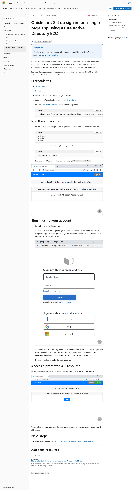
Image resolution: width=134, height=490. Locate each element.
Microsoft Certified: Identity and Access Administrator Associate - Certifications (57, 461)
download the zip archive (50, 105)
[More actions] (101, 15)
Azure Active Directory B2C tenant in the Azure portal (76, 441)
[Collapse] (25, 14)
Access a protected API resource (119, 28)
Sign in (129, 3)
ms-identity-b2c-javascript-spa (66, 100)
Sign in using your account (117, 25)
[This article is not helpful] (127, 37)
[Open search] (124, 3)
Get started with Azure (123, 8)
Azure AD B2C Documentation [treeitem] (14, 23)
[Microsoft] (4, 2)
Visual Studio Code (42, 86)
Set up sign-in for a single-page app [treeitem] (14, 48)
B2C (60, 16)
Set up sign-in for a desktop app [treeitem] (15, 42)
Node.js (38, 91)
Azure (40, 16)
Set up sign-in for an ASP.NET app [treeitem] (15, 35)
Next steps (112, 31)
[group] (69, 114)
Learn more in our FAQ (50, 55)
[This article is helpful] (124, 37)
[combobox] (14, 18)
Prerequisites (113, 20)
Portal (110, 8)
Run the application (115, 22)
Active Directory (51, 16)
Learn (33, 16)
